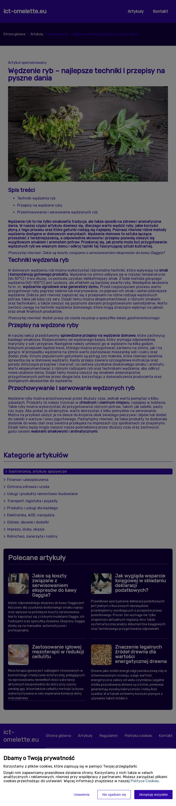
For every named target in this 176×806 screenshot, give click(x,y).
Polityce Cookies (145, 781)
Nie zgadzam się (114, 794)
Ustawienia (81, 794)
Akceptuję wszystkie (153, 794)
